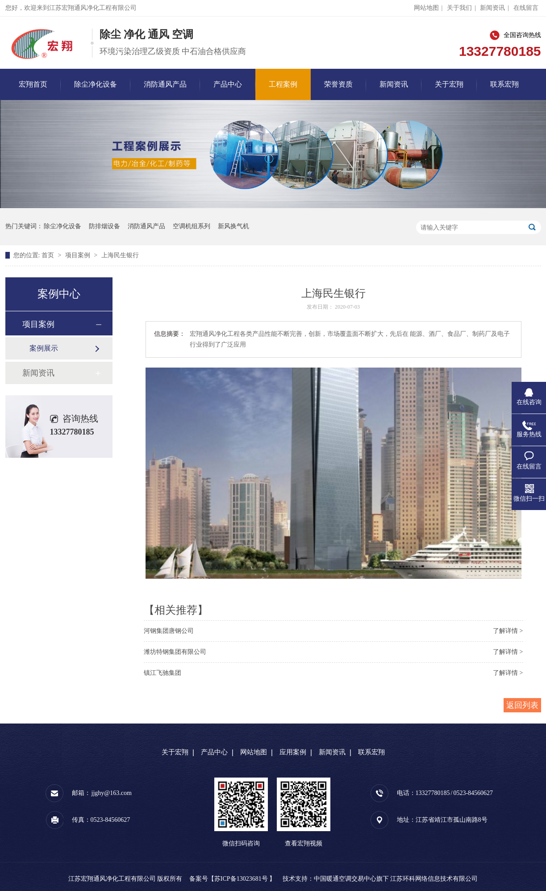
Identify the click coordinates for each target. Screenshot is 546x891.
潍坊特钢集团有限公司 (175, 651)
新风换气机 (233, 226)
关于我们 (459, 7)
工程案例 (283, 84)
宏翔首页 (33, 84)
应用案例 (292, 752)
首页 (49, 255)
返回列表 (522, 705)
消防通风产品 (165, 84)
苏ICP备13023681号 (241, 878)
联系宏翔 (504, 84)
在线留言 (525, 7)
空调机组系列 (191, 226)
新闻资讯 (492, 7)
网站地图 (426, 7)
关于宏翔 (449, 84)
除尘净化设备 (95, 84)
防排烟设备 (104, 226)
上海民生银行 (120, 255)
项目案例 (78, 255)
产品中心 (227, 84)
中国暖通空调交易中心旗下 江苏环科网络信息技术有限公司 (396, 878)
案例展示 (43, 348)
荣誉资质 (338, 84)
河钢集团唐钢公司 (169, 630)
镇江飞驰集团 (162, 672)
